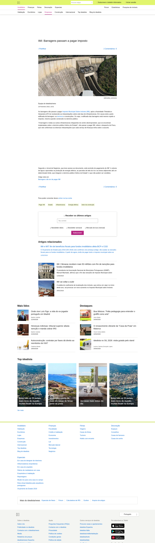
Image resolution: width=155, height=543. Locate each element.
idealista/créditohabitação (89, 533)
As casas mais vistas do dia (91, 402)
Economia (52, 435)
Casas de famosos (118, 435)
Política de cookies (55, 533)
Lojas (40, 12)
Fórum (106, 7)
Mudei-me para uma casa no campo (30, 480)
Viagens (83, 429)
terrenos (60, 116)
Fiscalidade (53, 429)
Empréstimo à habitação (26, 473)
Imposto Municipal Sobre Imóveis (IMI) (76, 111)
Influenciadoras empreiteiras (27, 464)
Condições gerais (55, 537)
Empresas (48, 12)
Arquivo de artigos (98, 500)
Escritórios (31, 12)
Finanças (31, 7)
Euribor (86, 500)
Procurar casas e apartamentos (91, 524)
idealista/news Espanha (25, 540)
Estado (50, 205)
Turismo (83, 435)
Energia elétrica (73, 205)
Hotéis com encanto (87, 438)
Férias (39, 7)
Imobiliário (21, 7)
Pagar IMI (42, 205)
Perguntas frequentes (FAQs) (59, 524)
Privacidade (53, 530)
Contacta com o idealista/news (28, 530)
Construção (59, 12)
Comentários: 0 (111, 49)
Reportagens (22, 476)
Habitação (21, 12)
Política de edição (55, 540)
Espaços (114, 429)
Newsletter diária (57, 228)
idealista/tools (85, 537)
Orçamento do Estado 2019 (27, 489)
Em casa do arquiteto (25, 467)
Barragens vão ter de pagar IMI (49, 179)
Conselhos (115, 432)
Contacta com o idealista (57, 527)
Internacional (70, 12)
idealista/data (84, 540)
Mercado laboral (54, 445)
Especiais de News (48, 500)
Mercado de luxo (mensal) (95, 228)
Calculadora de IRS (73, 500)
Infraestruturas (60, 205)
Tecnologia (52, 448)
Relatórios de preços (24, 537)
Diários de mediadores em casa (28, 470)
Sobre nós (21, 524)
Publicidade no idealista (25, 527)
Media (19, 533)
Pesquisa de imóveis (130, 7)
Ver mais (20, 410)
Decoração (48, 7)
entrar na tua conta (65, 198)
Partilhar (42, 49)
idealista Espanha (86, 527)
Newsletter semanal (75, 228)
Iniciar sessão (131, 2)
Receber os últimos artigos (78, 215)
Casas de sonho (117, 438)
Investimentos (54, 438)
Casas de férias (85, 432)
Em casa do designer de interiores (29, 460)
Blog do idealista (95, 12)
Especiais (58, 7)
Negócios (52, 451)
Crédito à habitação (56, 432)
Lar (50, 442)
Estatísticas (116, 7)
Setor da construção (88, 205)
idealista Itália (85, 530)
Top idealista (82, 12)
